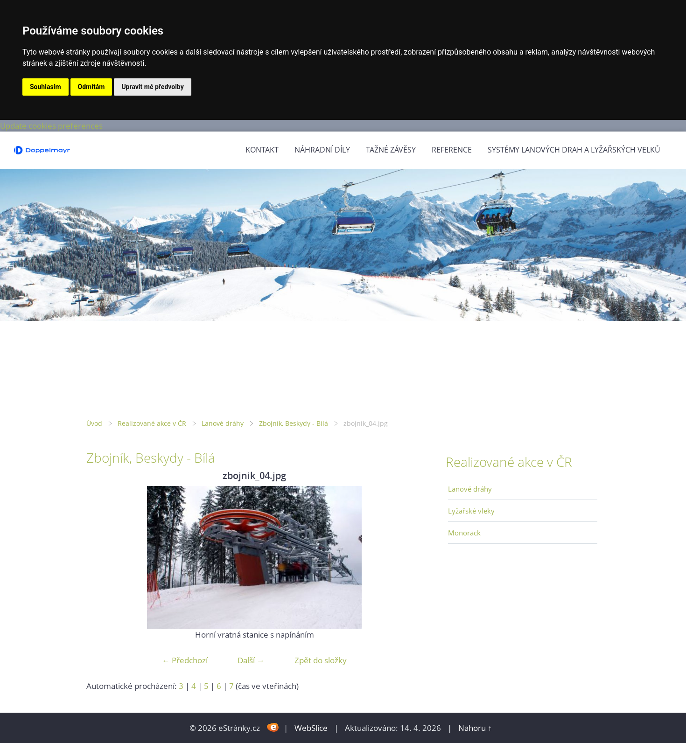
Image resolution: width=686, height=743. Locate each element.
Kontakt (262, 150)
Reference (452, 150)
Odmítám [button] (91, 86)
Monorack (464, 532)
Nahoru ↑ (475, 727)
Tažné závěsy (391, 150)
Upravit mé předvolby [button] (152, 86)
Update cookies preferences (51, 125)
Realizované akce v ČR (152, 423)
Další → (251, 660)
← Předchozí (185, 660)
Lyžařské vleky (471, 510)
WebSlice (311, 727)
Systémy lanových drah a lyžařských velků (574, 150)
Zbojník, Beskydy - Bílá (293, 423)
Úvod (94, 423)
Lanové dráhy (223, 423)
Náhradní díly (322, 150)
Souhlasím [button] (45, 86)
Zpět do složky (320, 660)
